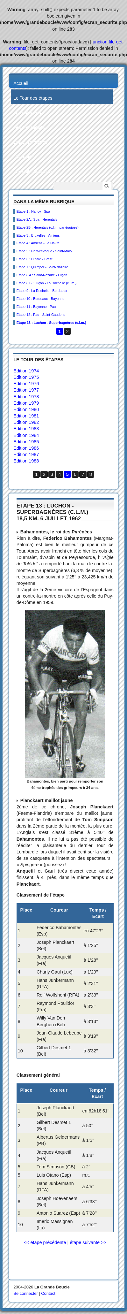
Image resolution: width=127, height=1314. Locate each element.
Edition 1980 (26, 409)
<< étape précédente (45, 1242)
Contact (48, 1293)
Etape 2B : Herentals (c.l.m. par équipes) (48, 227)
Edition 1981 (26, 415)
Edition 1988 (26, 460)
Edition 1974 (26, 370)
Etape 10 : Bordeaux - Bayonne (41, 299)
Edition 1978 (26, 396)
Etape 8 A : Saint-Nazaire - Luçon (42, 275)
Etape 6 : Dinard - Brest (35, 259)
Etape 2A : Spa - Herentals (37, 219)
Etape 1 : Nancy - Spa (33, 211)
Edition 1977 (26, 390)
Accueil (20, 83)
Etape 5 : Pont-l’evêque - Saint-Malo (44, 251)
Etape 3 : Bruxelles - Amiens (38, 235)
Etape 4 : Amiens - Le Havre (38, 243)
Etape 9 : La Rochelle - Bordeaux (42, 291)
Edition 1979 (26, 403)
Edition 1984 (26, 435)
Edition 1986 (26, 448)
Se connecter (25, 1293)
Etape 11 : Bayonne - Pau (36, 307)
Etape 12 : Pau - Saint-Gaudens (41, 315)
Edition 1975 (26, 377)
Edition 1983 (26, 428)
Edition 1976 (26, 383)
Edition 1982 (26, 422)
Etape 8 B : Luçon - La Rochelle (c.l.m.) (46, 283)
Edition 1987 (26, 454)
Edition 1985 (26, 441)
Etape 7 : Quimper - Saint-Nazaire (42, 267)
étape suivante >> (88, 1242)
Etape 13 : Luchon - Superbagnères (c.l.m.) (51, 323)
